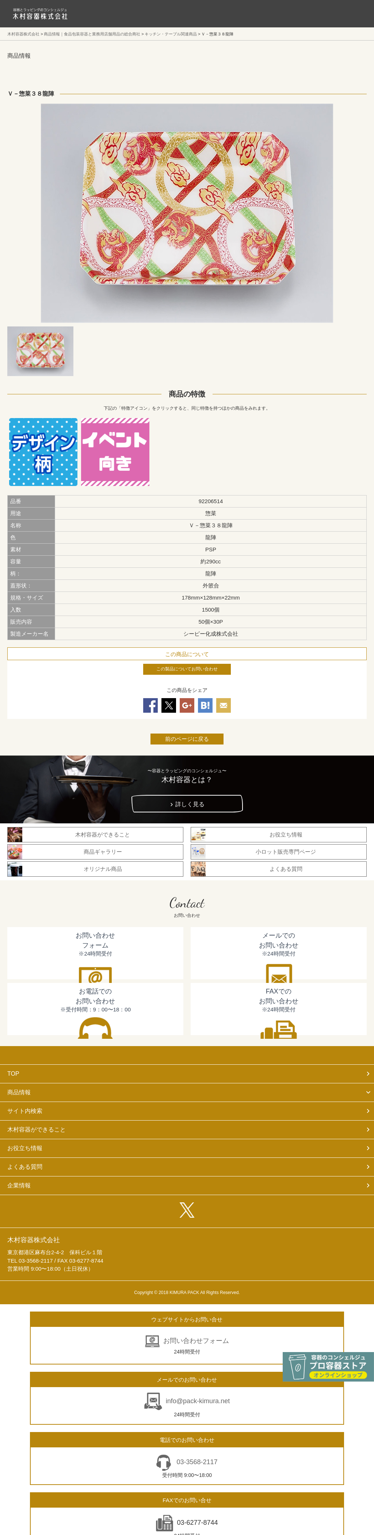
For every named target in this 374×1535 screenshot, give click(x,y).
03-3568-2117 (196, 1462)
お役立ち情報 (24, 1148)
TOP (13, 1074)
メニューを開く (352, 13)
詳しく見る (190, 804)
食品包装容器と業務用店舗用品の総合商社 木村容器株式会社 (40, 13)
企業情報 (19, 1185)
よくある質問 (24, 1167)
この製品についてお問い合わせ (187, 668)
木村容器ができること (36, 1129)
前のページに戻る (187, 739)
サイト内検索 (24, 1111)
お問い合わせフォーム (196, 1340)
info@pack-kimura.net (198, 1401)
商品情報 (19, 1092)
